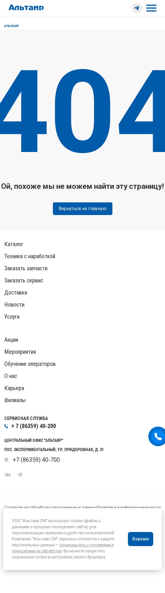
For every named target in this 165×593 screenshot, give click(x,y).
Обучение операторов (30, 363)
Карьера (14, 388)
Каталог (13, 244)
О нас (10, 375)
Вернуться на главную (83, 208)
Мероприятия (20, 351)
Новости (14, 304)
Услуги (12, 316)
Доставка (15, 292)
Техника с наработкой (29, 256)
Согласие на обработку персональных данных (50, 507)
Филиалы (15, 400)
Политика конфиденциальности (129, 507)
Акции (11, 339)
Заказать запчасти (25, 268)
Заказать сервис (23, 280)
